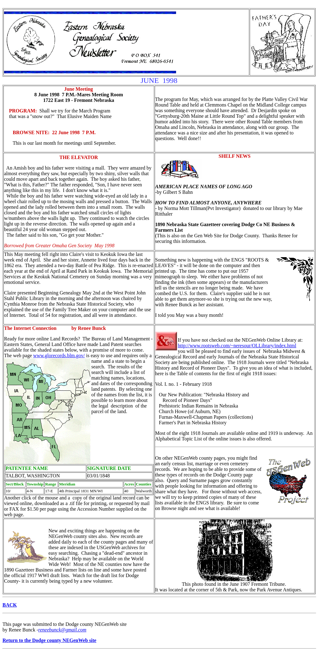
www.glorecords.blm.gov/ (59, 355)
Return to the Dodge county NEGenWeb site (49, 640)
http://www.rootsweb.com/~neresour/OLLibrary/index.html (237, 345)
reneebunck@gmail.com (62, 629)
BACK (9, 605)
